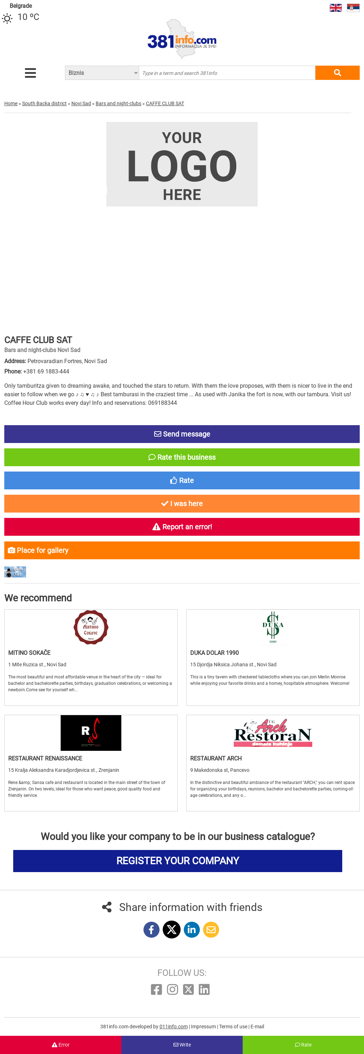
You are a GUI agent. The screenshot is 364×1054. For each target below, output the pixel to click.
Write (182, 1045)
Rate (303, 1045)
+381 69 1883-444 (46, 371)
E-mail (257, 1026)
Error (61, 1045)
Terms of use (233, 1026)
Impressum (204, 1026)
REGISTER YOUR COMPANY (177, 861)
